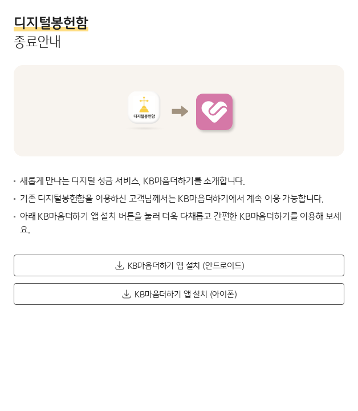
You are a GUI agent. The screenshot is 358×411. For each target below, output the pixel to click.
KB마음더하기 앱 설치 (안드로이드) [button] (186, 265)
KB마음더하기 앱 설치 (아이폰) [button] (186, 294)
